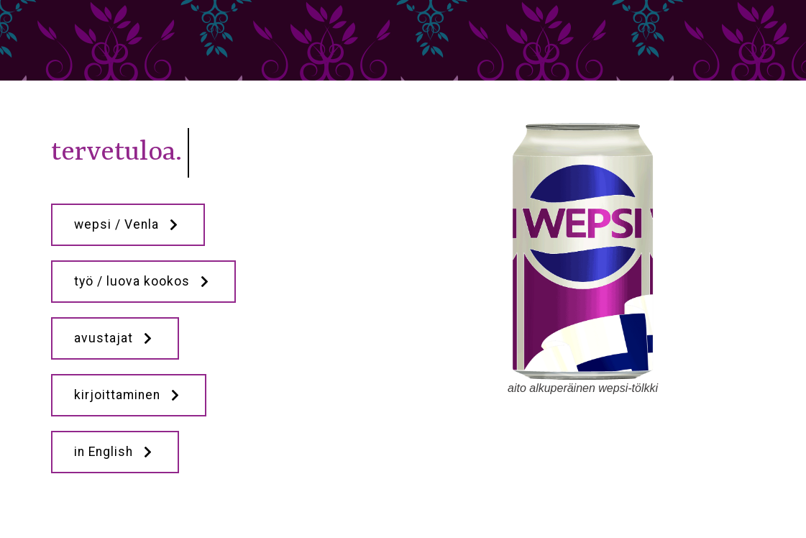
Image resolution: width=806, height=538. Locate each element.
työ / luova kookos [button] (143, 281)
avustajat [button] (115, 338)
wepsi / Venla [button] (128, 224)
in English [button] (115, 451)
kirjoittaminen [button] (128, 395)
